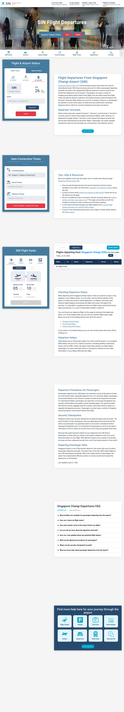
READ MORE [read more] (88, 131)
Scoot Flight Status (69, 324)
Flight (58, 262)
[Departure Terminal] (16, 197)
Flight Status (15, 71)
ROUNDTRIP (19, 271)
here (65, 333)
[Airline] (26, 99)
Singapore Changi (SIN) (94, 252)
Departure (89, 262)
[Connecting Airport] (16, 174)
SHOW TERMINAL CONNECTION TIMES (25, 209)
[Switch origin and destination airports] (26, 280)
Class (28, 298)
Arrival (103, 262)
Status (76, 262)
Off (111, 255)
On (115, 255)
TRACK (26, 114)
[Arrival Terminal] (15, 185)
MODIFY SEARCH (113, 247)
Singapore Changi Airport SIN (68, 181)
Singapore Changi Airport (67, 86)
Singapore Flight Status (70, 321)
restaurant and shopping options (100, 188)
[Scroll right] (122, 53)
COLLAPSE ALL (74, 510)
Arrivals (62, 247)
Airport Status (36, 71)
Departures (75, 247)
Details (116, 262)
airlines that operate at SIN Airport (91, 193)
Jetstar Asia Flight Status (71, 326)
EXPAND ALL (62, 510)
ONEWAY (32, 271)
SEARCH (25, 306)
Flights (78, 35)
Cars (67, 35)
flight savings (69, 212)
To (68, 262)
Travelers (16, 298)
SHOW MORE (88, 646)
